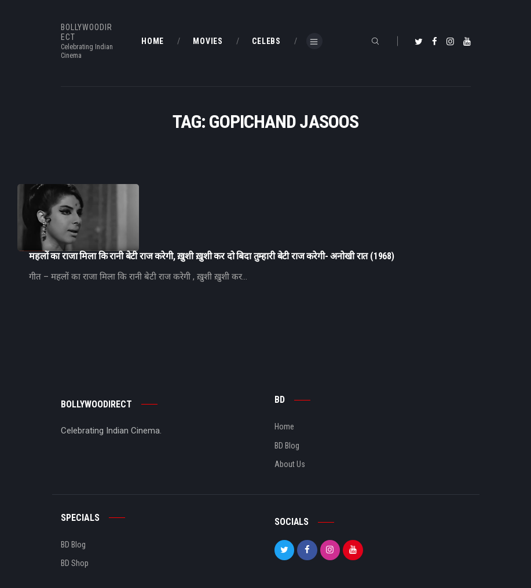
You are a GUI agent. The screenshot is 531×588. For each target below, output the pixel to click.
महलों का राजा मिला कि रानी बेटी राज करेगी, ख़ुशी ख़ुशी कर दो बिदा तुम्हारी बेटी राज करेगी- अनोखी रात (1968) (327, 189)
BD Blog (286, 410)
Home (284, 391)
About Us (289, 429)
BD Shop (75, 528)
